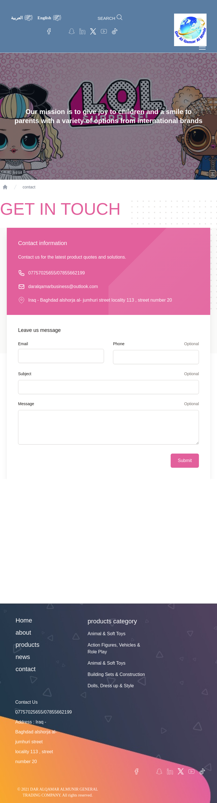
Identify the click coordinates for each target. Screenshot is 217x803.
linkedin (82, 31)
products (27, 644)
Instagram (61, 31)
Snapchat (71, 31)
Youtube (104, 31)
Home (24, 620)
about (23, 632)
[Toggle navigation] (202, 47)
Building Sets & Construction (116, 674)
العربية (17, 18)
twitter (93, 31)
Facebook (50, 31)
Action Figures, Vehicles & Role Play (114, 648)
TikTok (114, 31)
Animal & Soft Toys (106, 633)
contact (29, 187)
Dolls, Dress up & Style (111, 685)
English (44, 18)
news (23, 656)
